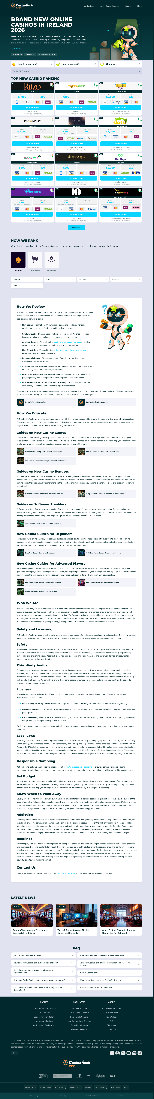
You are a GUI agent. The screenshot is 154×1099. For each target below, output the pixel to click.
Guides (128, 6)
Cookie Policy (34, 1096)
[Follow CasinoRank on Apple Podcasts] (140, 1053)
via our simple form (66, 873)
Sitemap (120, 1096)
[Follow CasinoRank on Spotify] (134, 1053)
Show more (76, 227)
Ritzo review (32, 111)
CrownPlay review (32, 147)
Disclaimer (111, 1025)
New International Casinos (79, 1021)
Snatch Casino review (121, 111)
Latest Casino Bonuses (109, 6)
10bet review (76, 218)
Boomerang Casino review (121, 218)
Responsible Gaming (79, 1017)
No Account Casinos (44, 1021)
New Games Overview (79, 1012)
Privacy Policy (62, 1096)
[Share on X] (17, 54)
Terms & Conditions (92, 1096)
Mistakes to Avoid (79, 1008)
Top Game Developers (79, 1029)
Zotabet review (76, 111)
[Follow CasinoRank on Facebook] (112, 1053)
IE (14, 1053)
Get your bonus (32, 107)
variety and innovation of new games (69, 350)
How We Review (111, 1012)
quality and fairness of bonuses (67, 342)
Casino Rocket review (32, 182)
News (139, 6)
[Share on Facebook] (30, 54)
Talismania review (76, 182)
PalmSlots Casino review (121, 147)
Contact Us (111, 1029)
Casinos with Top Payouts (44, 1025)
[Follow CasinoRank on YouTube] (128, 1053)
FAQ (111, 1021)
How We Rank (111, 1017)
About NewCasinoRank (111, 1008)
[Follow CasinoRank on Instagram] (117, 1053)
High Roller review (76, 147)
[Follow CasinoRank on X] (123, 1053)
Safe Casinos (44, 1012)
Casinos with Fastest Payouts (44, 1008)
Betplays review (121, 182)
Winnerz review (32, 218)
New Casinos (88, 6)
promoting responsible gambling (78, 767)
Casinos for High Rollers (44, 1017)
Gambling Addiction (79, 1025)
